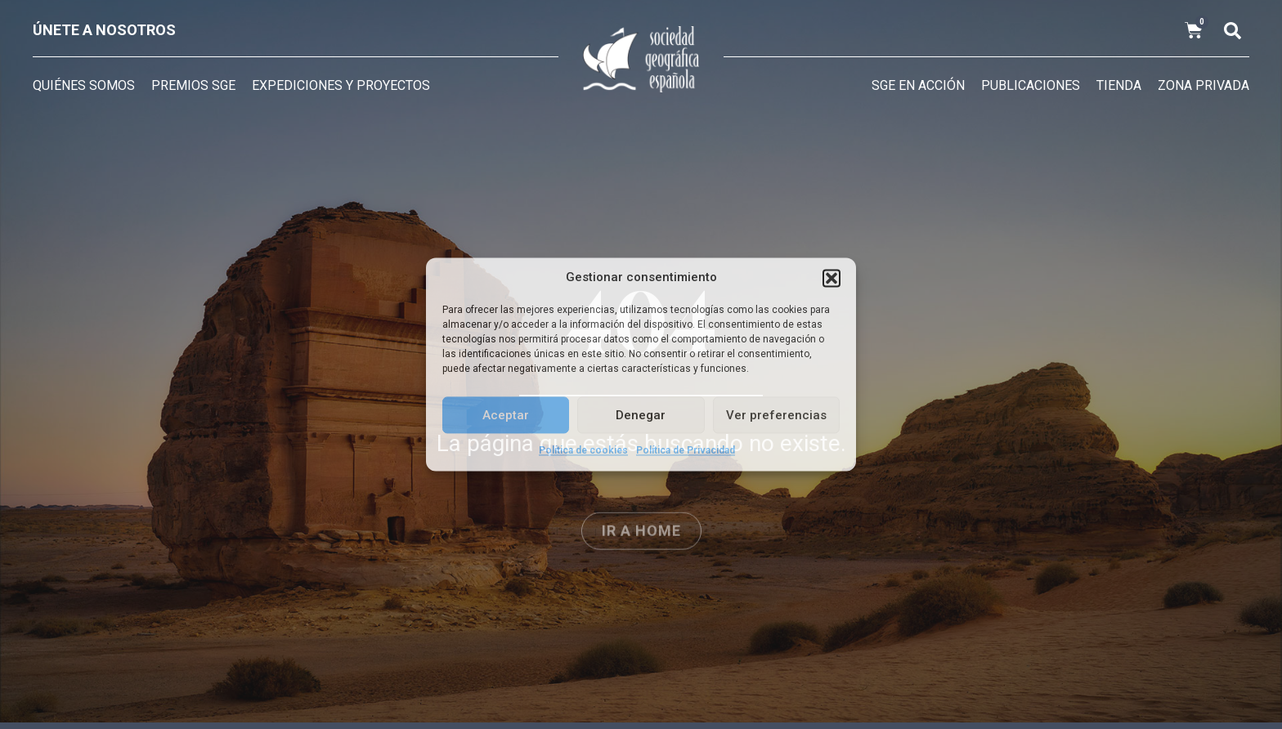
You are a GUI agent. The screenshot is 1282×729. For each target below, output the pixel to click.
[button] (831, 278)
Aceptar (505, 415)
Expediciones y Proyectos (341, 85)
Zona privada (1203, 85)
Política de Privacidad (685, 450)
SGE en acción (918, 85)
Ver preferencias (776, 415)
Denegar (641, 415)
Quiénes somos (84, 85)
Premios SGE (193, 85)
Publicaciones (1030, 85)
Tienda (1118, 85)
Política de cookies (583, 450)
